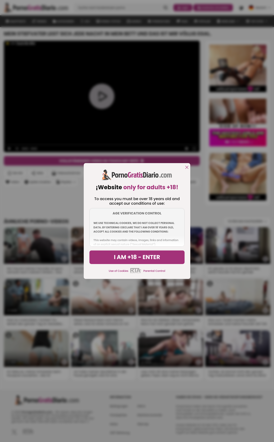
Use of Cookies (118, 271)
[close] (186, 167)
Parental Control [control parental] (154, 271)
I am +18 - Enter (137, 257)
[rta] (135, 273)
